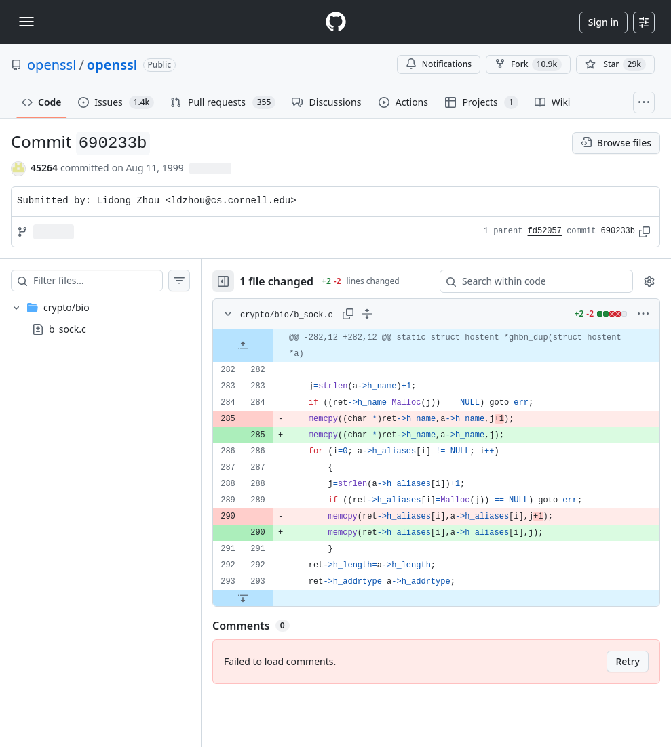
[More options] (643, 314)
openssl (51, 65)
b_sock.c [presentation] (67, 328)
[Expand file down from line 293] (243, 598)
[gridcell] (436, 345)
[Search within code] (530, 281)
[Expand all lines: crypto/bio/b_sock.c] (367, 313)
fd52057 (545, 231)
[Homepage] (336, 22)
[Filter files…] (97, 280)
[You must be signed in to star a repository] (615, 64)
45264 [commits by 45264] (44, 167)
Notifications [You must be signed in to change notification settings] (439, 64)
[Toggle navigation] (26, 22)
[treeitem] (100, 318)
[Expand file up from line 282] (243, 345)
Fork (528, 64)
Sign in (603, 22)
